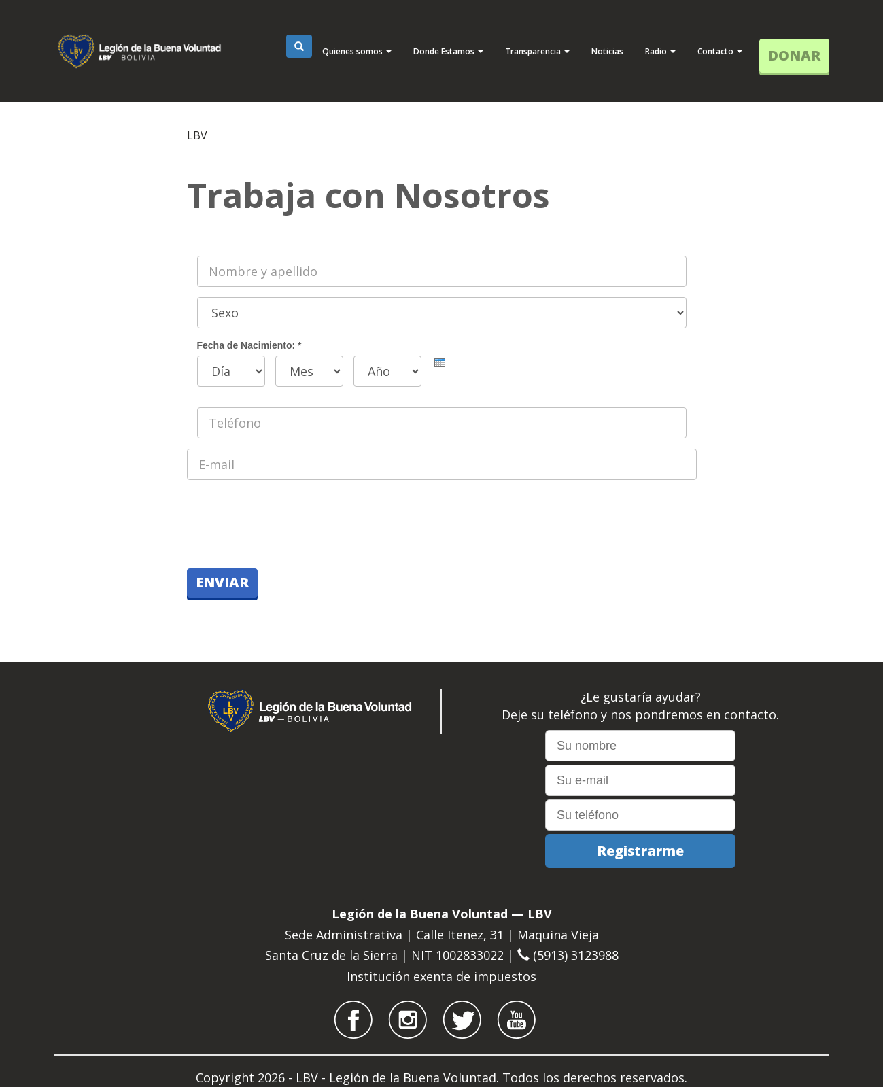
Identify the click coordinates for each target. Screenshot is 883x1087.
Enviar (222, 582)
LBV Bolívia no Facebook (353, 1019)
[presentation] (440, 363)
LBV (197, 135)
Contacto (719, 51)
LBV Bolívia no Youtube (516, 1019)
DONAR (794, 55)
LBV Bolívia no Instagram (407, 1019)
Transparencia (537, 51)
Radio (660, 51)
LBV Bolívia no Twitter (462, 1019)
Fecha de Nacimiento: (249, 345)
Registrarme (640, 851)
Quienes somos (357, 51)
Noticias (607, 51)
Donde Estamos (448, 51)
